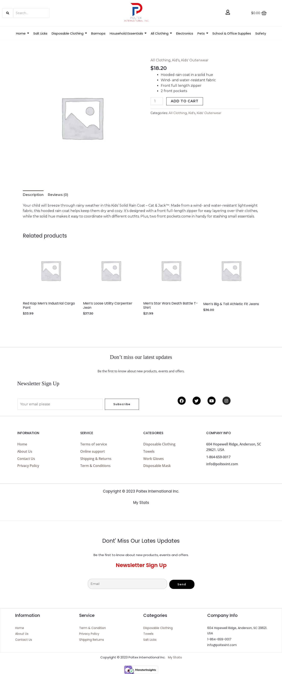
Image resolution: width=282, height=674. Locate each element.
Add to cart (185, 101)
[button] (69, 33)
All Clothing (160, 60)
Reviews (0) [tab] (58, 195)
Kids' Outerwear (195, 60)
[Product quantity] (156, 101)
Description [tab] (33, 195)
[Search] (31, 13)
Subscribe (121, 404)
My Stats (141, 502)
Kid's (176, 60)
